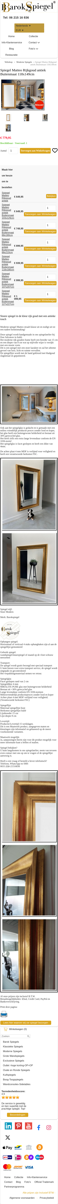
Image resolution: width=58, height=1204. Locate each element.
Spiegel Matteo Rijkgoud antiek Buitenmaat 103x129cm (8, 211)
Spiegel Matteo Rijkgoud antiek (6, 197)
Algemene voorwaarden (22, 1198)
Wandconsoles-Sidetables (16, 1084)
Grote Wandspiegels (13, 1056)
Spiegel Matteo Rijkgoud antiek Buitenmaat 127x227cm (8, 297)
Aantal (3, 150)
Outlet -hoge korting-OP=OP (18, 1065)
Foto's (33, 48)
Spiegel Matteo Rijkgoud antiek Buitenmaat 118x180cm (8, 263)
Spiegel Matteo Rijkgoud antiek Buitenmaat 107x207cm (8, 280)
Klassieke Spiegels (13, 1046)
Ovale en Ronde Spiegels (16, 1070)
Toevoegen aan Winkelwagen (40, 214)
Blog (11, 48)
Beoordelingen (17, 1115)
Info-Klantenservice (12, 42)
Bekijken (51, 196)
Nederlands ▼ (23, 25)
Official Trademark (44, 1182)
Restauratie (11, 55)
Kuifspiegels (9, 1075)
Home (11, 36)
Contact (34, 42)
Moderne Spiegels (12, 1051)
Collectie (33, 36)
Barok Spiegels (11, 1042)
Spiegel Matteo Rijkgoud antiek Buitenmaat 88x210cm (8, 246)
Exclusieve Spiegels (13, 1060)
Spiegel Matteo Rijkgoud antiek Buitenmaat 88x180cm (8, 228)
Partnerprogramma (14, 1186)
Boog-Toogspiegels (13, 1079)
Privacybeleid (47, 1198)
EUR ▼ (20, 30)
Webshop (8, 62)
